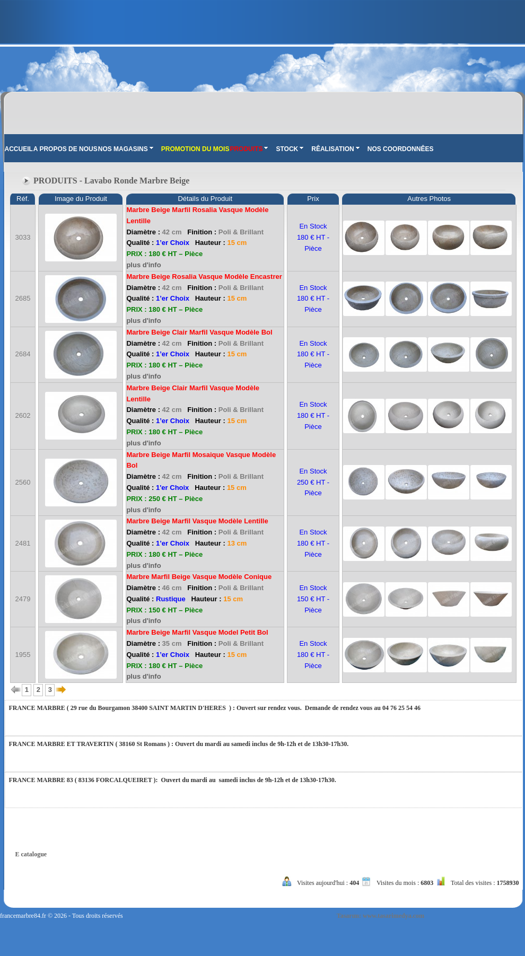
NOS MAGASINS (125, 149)
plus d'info (143, 265)
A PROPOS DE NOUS (65, 149)
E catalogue (31, 854)
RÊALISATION (335, 149)
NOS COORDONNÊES (401, 149)
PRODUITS (249, 149)
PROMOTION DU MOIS (195, 149)
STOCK (289, 149)
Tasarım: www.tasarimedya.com (380, 915)
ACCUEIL (19, 149)
